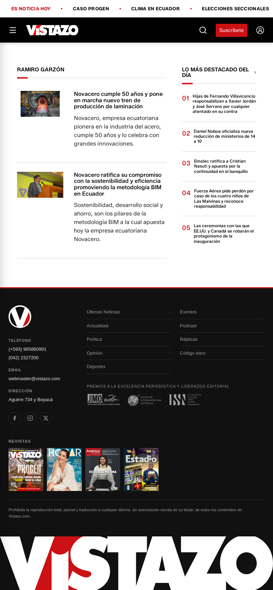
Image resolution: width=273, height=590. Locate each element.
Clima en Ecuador (155, 8)
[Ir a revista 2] (64, 469)
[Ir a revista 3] (102, 469)
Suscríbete (231, 30)
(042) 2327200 (24, 357)
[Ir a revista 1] (26, 469)
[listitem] (15, 418)
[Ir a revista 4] (141, 469)
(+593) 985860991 (28, 349)
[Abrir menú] (13, 30)
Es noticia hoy (30, 8)
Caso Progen (91, 8)
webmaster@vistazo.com (34, 378)
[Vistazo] (52, 30)
